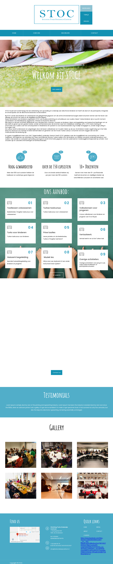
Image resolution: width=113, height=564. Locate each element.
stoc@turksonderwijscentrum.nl (60, 549)
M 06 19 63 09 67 (67, 545)
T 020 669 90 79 (55, 544)
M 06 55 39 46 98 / (56, 545)
